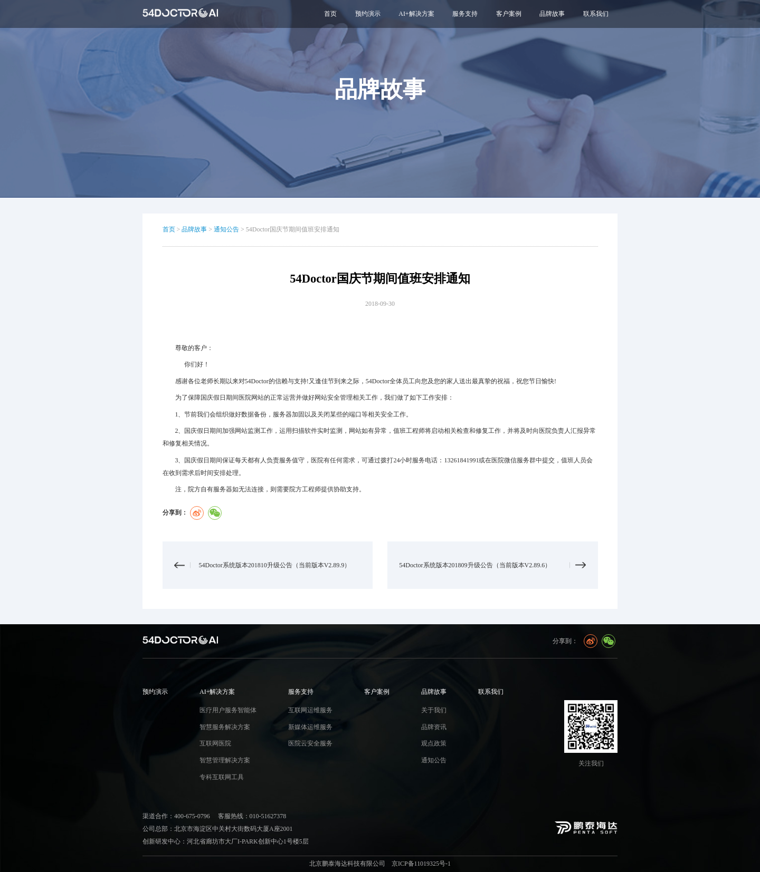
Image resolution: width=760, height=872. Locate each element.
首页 (330, 13)
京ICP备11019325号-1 (421, 863)
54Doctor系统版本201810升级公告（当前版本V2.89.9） (275, 565)
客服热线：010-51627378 (252, 816)
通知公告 (226, 229)
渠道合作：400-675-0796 (176, 816)
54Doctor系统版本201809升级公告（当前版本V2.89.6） (475, 565)
